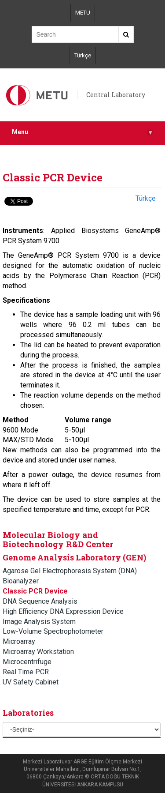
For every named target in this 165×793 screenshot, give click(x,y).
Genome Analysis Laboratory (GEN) (74, 557)
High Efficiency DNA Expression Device (63, 611)
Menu (82, 132)
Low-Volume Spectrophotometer (53, 631)
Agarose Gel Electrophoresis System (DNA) (70, 571)
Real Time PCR (26, 672)
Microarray (19, 641)
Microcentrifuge (27, 662)
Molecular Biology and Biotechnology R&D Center (58, 539)
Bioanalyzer (21, 581)
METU (82, 12)
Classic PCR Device (35, 591)
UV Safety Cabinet (31, 682)
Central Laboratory (115, 94)
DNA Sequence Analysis (40, 601)
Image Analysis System (39, 621)
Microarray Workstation (38, 651)
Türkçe (82, 55)
